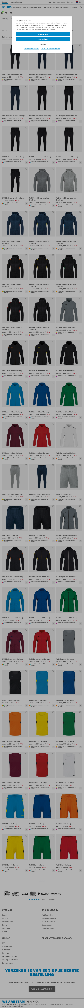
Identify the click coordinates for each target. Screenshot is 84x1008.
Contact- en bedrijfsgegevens (50, 49)
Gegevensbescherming (31, 49)
